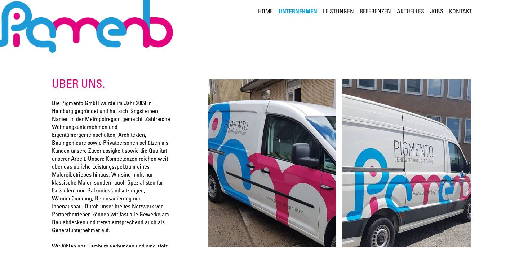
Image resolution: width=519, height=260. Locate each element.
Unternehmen (298, 12)
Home (265, 12)
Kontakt (460, 12)
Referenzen (375, 12)
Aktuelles (410, 12)
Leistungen (338, 12)
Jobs (436, 12)
